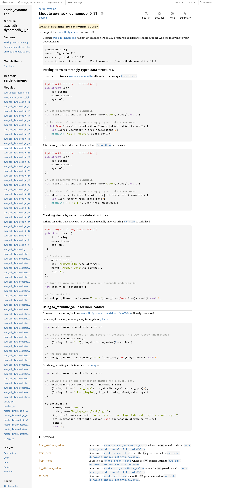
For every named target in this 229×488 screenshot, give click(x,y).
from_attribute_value (51, 445)
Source (43, 17)
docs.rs (177, 2)
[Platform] (55, 2)
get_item (104, 319)
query (93, 365)
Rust (191, 2)
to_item (43, 476)
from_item (45, 453)
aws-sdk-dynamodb (68, 32)
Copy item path (102, 13)
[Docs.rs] (8, 2)
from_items (45, 460)
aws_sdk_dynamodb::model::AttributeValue (106, 313)
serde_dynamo (47, 8)
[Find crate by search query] (215, 2)
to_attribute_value (50, 468)
